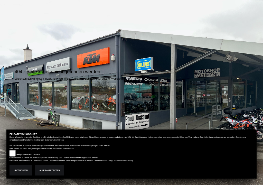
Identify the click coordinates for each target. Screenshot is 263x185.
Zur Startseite (134, 78)
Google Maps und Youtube (28, 154)
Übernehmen (21, 170)
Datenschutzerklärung (54, 140)
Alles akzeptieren (50, 170)
